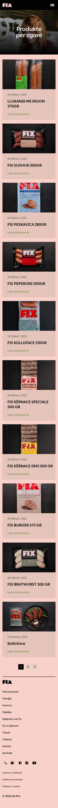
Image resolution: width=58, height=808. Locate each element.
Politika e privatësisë (12, 780)
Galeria (7, 739)
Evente (6, 746)
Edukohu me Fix (11, 719)
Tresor (6, 732)
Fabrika (6, 712)
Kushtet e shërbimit (12, 773)
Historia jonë (10, 691)
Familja (6, 698)
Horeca (7, 705)
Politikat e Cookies (11, 786)
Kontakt (7, 753)
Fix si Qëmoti (10, 725)
